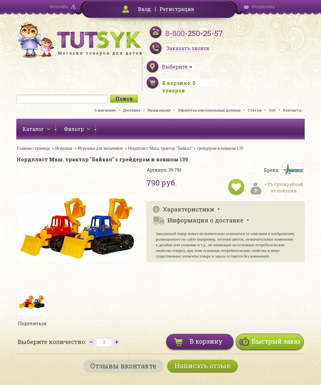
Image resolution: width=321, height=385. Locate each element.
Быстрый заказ (276, 341)
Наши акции (159, 110)
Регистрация (177, 9)
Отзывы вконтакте (123, 365)
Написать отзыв (202, 365)
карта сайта (59, 6)
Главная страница (33, 148)
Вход (144, 9)
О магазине (105, 110)
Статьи (254, 110)
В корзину (206, 341)
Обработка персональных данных (209, 110)
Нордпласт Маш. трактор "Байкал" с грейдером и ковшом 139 (185, 148)
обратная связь (263, 6)
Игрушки (63, 148)
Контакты (292, 110)
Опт (272, 110)
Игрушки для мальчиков (100, 148)
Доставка (131, 110)
